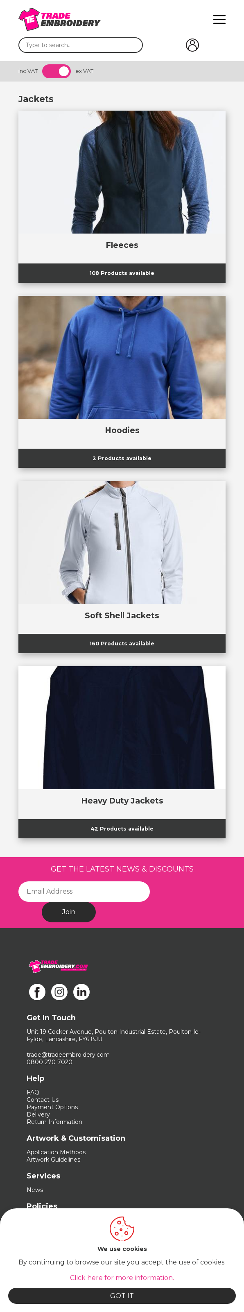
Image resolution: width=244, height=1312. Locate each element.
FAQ (33, 1092)
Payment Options (52, 1107)
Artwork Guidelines (53, 1159)
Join (68, 912)
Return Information (54, 1122)
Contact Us (43, 1099)
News (35, 1190)
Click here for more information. (122, 1278)
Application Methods (56, 1152)
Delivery (38, 1114)
